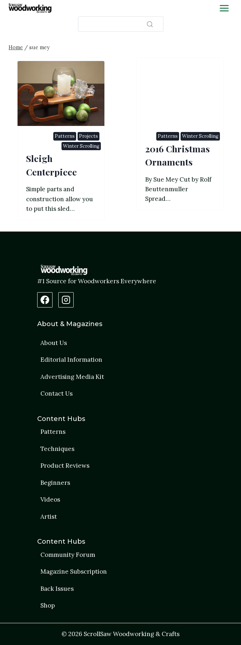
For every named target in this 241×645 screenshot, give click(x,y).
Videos (50, 499)
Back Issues (57, 589)
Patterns (65, 136)
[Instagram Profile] (66, 300)
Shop (47, 605)
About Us (53, 343)
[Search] (120, 24)
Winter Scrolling (81, 146)
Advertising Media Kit (72, 377)
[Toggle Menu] (224, 8)
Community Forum (67, 555)
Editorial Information (71, 360)
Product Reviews (64, 465)
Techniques (57, 449)
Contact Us (56, 393)
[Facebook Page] (45, 300)
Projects (88, 136)
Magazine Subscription (73, 571)
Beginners (55, 483)
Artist (48, 516)
